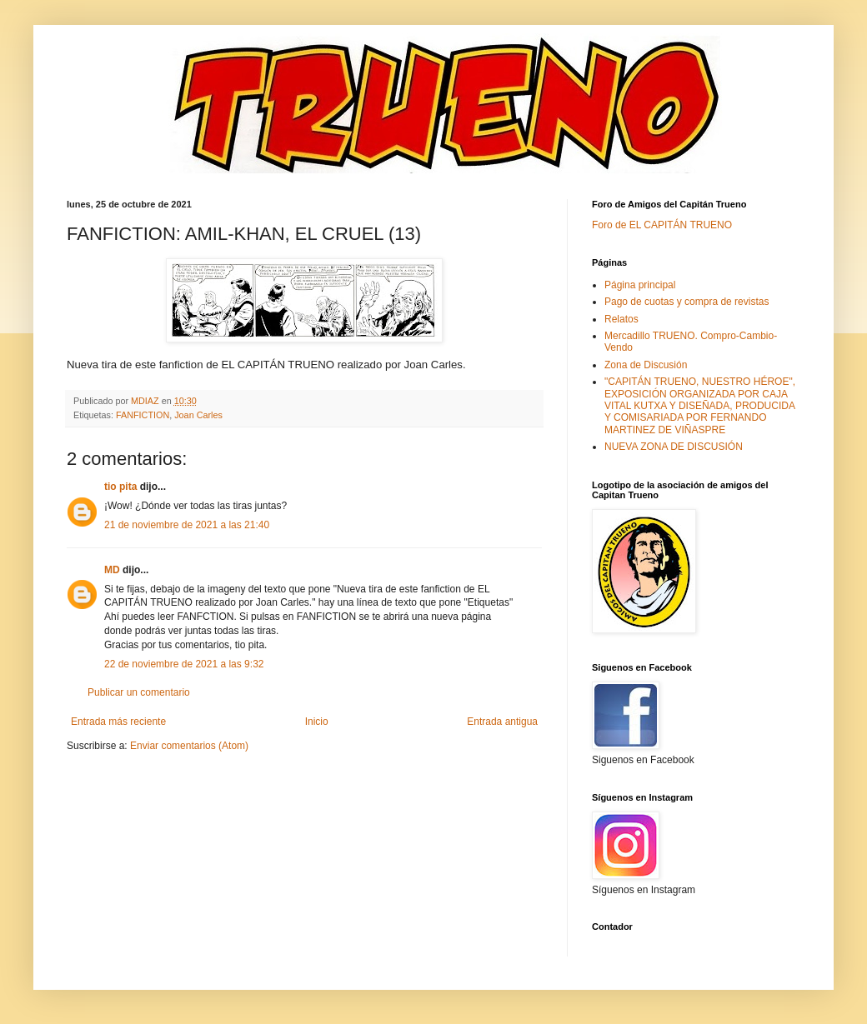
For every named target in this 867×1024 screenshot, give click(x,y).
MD (112, 570)
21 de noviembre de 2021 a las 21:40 (186, 525)
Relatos (621, 319)
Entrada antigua (502, 721)
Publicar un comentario (139, 692)
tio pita (120, 486)
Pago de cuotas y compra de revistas (686, 301)
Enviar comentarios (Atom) (189, 746)
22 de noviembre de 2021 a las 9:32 (183, 664)
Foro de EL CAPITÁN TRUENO (662, 225)
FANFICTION (142, 415)
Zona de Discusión (645, 365)
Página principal (639, 285)
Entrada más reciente (118, 721)
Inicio (316, 721)
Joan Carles (198, 415)
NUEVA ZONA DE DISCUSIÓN (673, 446)
